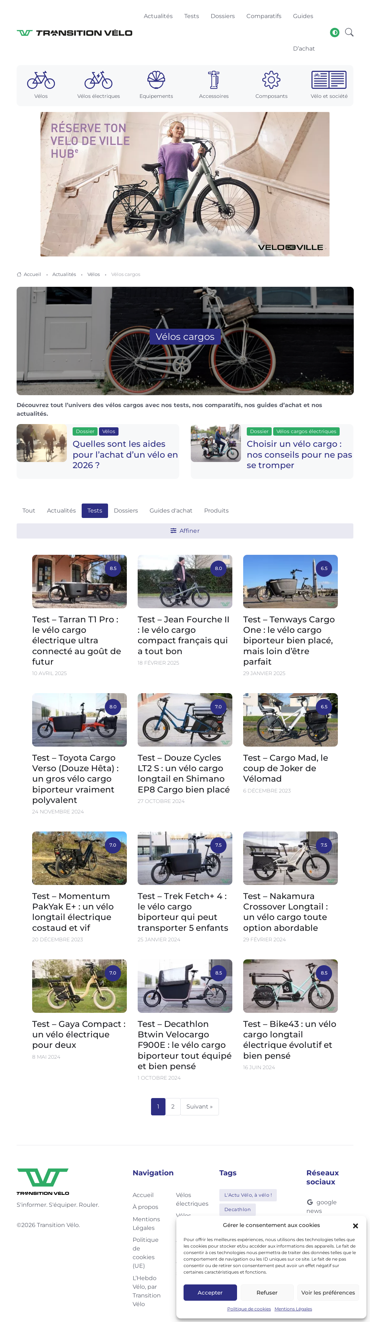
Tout (28, 510)
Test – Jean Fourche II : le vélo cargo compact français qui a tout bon (183, 635)
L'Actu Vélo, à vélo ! (248, 1195)
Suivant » (199, 1106)
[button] (355, 1225)
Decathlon (237, 1209)
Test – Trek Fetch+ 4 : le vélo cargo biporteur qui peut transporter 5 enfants (183, 912)
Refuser (267, 1292)
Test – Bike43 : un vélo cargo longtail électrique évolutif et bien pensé (289, 1040)
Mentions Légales (293, 1309)
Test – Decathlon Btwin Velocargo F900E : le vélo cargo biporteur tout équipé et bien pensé (185, 1045)
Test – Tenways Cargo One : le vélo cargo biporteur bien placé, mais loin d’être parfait (289, 640)
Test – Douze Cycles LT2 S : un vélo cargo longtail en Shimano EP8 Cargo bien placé (184, 773)
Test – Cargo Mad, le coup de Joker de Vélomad (285, 768)
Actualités (64, 274)
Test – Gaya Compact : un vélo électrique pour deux (78, 1034)
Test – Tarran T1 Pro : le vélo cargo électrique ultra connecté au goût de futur (76, 640)
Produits (216, 510)
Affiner (185, 530)
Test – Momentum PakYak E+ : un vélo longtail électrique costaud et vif (73, 912)
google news (321, 1206)
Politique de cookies (249, 1309)
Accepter (210, 1292)
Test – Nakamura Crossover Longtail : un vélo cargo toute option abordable (285, 912)
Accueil (32, 274)
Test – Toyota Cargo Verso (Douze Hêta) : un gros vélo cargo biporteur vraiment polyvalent (75, 778)
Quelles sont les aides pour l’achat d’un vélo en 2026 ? (125, 454)
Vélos (93, 274)
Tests (94, 510)
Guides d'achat (171, 510)
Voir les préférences (328, 1292)
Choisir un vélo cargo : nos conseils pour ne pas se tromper (299, 454)
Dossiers (126, 510)
